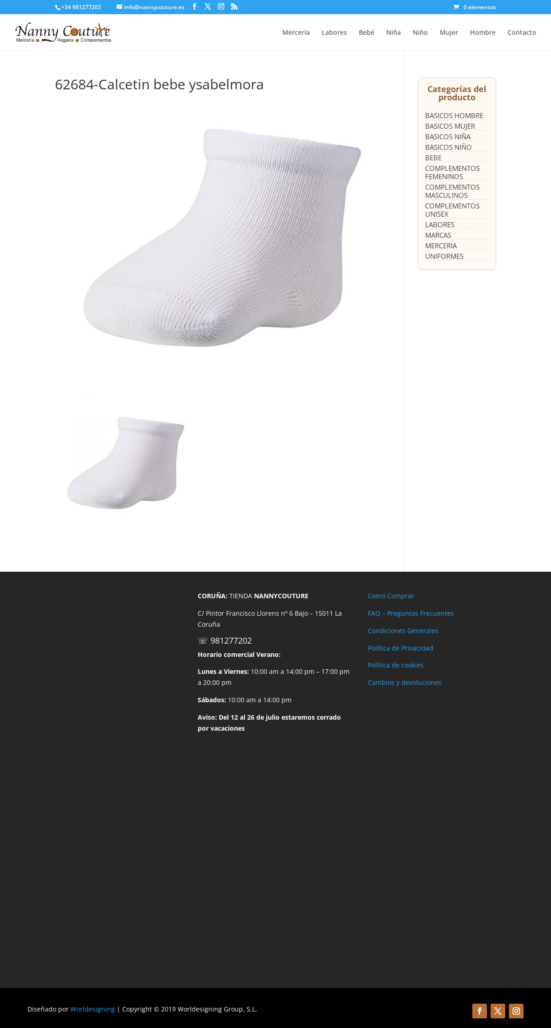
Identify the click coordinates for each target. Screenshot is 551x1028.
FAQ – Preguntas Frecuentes (411, 613)
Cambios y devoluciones (405, 682)
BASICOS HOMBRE (454, 115)
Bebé (366, 33)
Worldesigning (92, 1009)
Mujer (449, 33)
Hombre (483, 33)
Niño (420, 33)
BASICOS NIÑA (447, 136)
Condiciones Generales (403, 630)
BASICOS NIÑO (448, 147)
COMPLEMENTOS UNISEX (452, 210)
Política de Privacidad (400, 648)
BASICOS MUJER (450, 126)
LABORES (439, 224)
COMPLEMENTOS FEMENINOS (452, 172)
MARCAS (438, 235)
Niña (393, 33)
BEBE (433, 157)
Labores (334, 33)
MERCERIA (441, 245)
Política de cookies (396, 665)
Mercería (296, 33)
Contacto (522, 33)
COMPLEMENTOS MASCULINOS (452, 191)
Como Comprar (391, 595)
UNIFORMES (444, 256)
